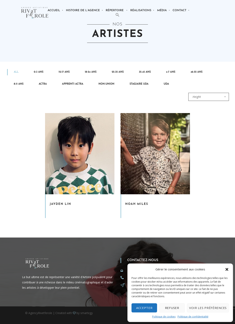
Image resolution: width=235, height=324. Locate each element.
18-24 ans (90, 72)
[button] (227, 269)
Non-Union (106, 84)
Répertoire (115, 10)
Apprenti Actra (72, 84)
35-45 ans (145, 72)
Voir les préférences (208, 308)
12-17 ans (64, 72)
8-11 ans (19, 84)
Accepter (144, 308)
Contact (179, 10)
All (16, 72)
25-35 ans (118, 72)
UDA (166, 84)
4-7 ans (170, 72)
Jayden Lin (60, 204)
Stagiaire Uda (138, 84)
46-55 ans (197, 72)
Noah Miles (136, 204)
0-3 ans (38, 72)
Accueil (54, 10)
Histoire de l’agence (83, 10)
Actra (43, 84)
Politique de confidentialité (193, 316)
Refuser (172, 308)
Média (162, 10)
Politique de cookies (164, 316)
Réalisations (140, 10)
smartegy (86, 313)
